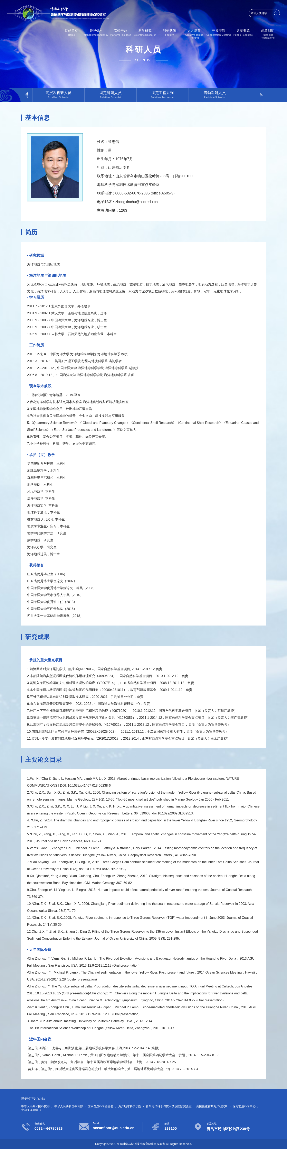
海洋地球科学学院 (129, 1106)
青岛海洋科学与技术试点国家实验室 (169, 1106)
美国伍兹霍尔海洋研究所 (212, 1106)
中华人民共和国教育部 (68, 1106)
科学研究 (145, 32)
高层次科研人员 (58, 95)
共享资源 (243, 32)
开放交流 (218, 32)
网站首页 (71, 32)
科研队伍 (169, 32)
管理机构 (96, 32)
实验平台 (120, 32)
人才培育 (194, 34)
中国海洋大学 (29, 1110)
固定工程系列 (163, 95)
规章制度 (267, 34)
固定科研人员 (111, 95)
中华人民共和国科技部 (35, 1106)
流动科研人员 (215, 95)
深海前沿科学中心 (244, 1106)
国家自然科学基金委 (100, 1106)
